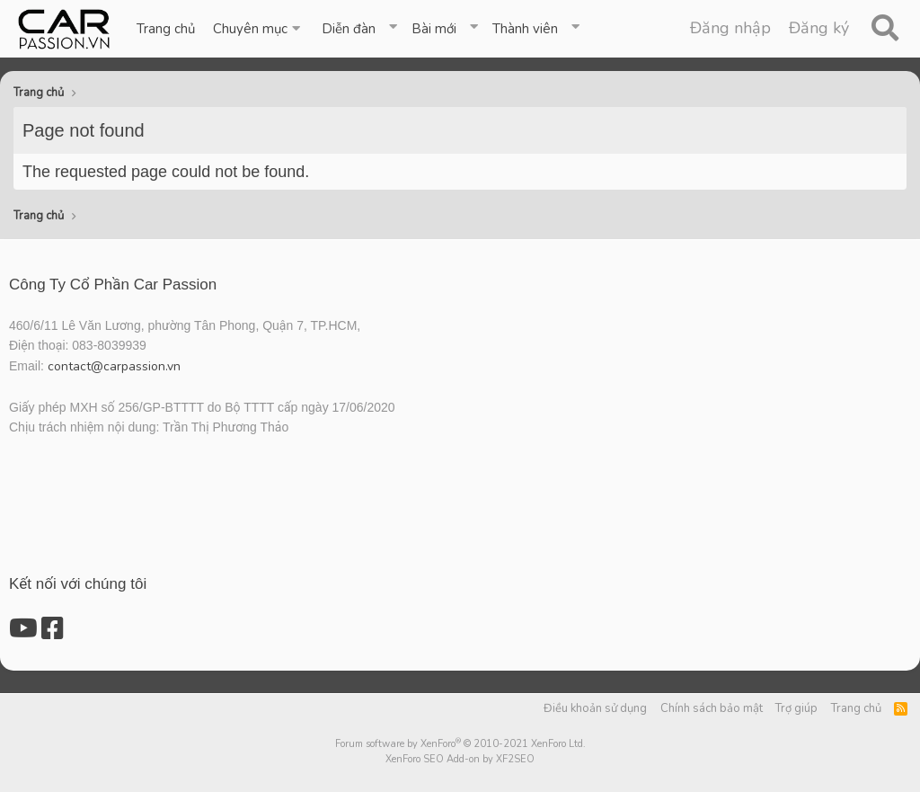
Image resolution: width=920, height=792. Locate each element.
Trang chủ (166, 29)
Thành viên (525, 29)
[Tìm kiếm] (884, 29)
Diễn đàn (349, 29)
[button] (258, 29)
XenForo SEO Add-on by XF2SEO (460, 759)
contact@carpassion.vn (114, 366)
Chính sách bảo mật (711, 708)
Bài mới (433, 29)
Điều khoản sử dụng (595, 708)
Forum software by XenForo (460, 744)
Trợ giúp (796, 708)
